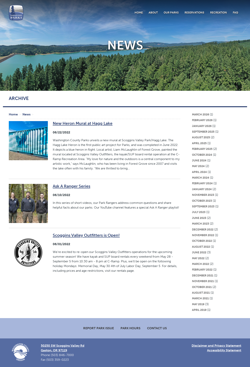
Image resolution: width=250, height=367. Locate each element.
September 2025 (203, 131)
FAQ (235, 12)
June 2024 (199, 160)
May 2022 (198, 258)
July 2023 (198, 212)
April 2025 (199, 143)
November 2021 (203, 281)
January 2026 (202, 126)
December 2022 (202, 229)
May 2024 (198, 166)
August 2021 (201, 292)
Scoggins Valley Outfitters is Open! (86, 235)
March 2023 (200, 223)
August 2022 (201, 246)
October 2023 (202, 200)
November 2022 (203, 235)
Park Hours (130, 328)
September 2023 (203, 206)
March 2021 (200, 298)
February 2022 (202, 269)
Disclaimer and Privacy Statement (216, 345)
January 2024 (202, 189)
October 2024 (202, 154)
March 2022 (200, 264)
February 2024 (202, 183)
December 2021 (202, 275)
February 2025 (202, 149)
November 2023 (203, 194)
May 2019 (198, 304)
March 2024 (200, 177)
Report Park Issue (98, 328)
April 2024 (199, 172)
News (26, 114)
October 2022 (202, 240)
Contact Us (157, 328)
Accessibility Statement (224, 350)
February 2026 (202, 120)
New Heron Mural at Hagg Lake (82, 123)
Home (139, 12)
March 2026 (200, 114)
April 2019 (199, 310)
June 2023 (199, 218)
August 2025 (201, 137)
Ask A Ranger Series (71, 186)
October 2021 (202, 287)
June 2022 (199, 252)
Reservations (194, 12)
